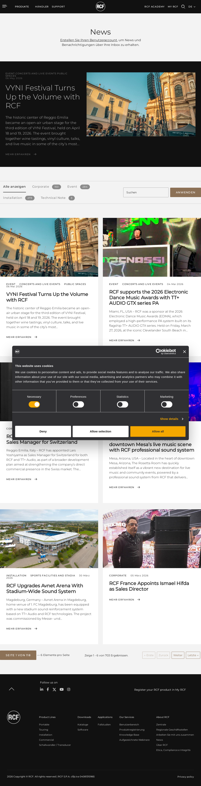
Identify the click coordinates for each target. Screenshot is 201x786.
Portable (44, 723)
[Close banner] (184, 351)
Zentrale (161, 723)
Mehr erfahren (18, 154)
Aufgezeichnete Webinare (134, 739)
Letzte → (193, 654)
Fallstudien (104, 723)
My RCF (173, 6)
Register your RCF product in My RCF (160, 689)
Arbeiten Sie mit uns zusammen (175, 734)
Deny (43, 431)
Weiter (178, 654)
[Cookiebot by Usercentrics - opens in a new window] (159, 352)
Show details (169, 418)
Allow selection (100, 431)
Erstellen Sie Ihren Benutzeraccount (88, 40)
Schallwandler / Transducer (55, 744)
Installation (45, 734)
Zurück (163, 654)
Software (83, 729)
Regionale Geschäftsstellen (172, 729)
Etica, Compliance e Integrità (173, 749)
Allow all (158, 431)
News (159, 739)
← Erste (148, 654)
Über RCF (162, 744)
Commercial (46, 739)
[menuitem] (42, 6)
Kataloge (83, 723)
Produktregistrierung (131, 729)
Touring (43, 729)
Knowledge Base (129, 734)
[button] (18, 655)
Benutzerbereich (129, 723)
